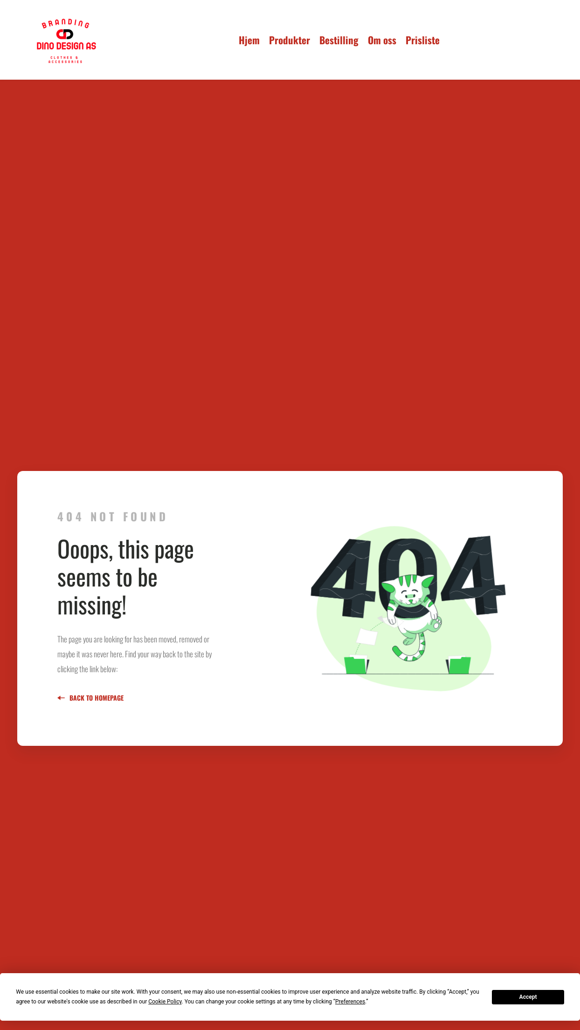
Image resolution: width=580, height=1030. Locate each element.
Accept (528, 997)
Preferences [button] (350, 1001)
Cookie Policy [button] (164, 1001)
